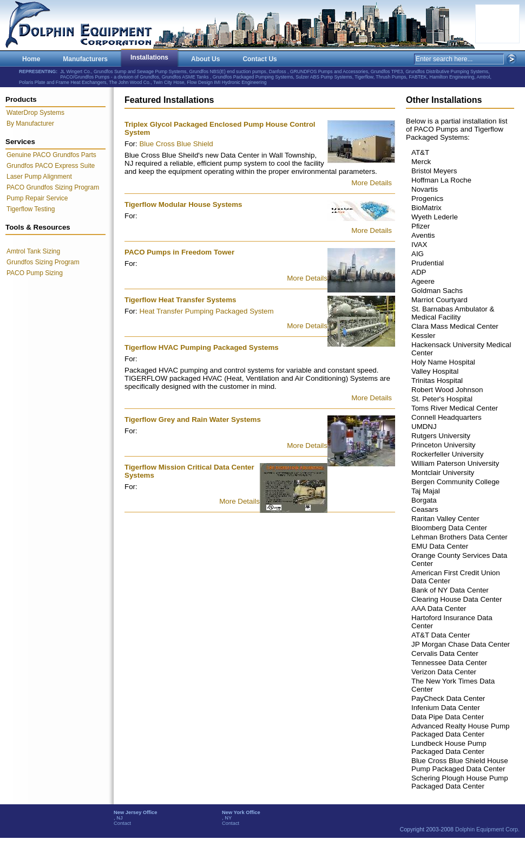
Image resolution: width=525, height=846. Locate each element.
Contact (122, 823)
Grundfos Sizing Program (43, 262)
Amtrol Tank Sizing (33, 251)
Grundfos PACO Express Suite (50, 166)
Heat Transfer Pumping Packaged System (206, 311)
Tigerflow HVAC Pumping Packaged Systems (201, 347)
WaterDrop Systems (35, 112)
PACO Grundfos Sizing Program (52, 187)
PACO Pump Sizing (34, 273)
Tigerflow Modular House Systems (183, 204)
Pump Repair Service (37, 198)
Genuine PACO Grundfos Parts (51, 155)
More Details (371, 183)
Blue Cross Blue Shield (176, 144)
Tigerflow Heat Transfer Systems (180, 300)
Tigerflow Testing (30, 209)
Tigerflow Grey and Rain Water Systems (192, 419)
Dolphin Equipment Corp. (487, 829)
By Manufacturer (30, 123)
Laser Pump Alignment (39, 176)
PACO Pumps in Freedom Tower (179, 252)
